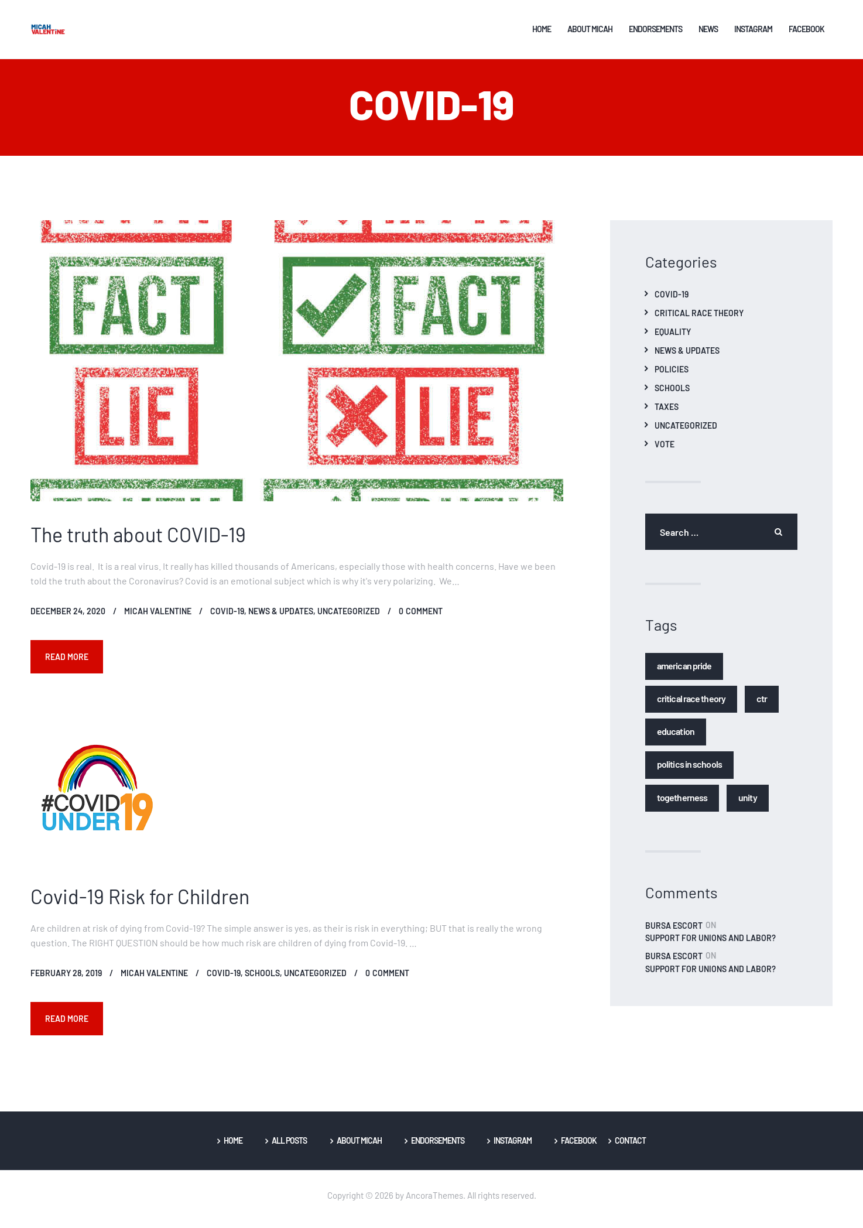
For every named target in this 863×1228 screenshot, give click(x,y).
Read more (68, 663)
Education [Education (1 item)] (675, 738)
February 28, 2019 (66, 981)
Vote (664, 451)
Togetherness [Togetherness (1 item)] (682, 804)
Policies (672, 376)
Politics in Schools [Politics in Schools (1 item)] (689, 771)
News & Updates (280, 618)
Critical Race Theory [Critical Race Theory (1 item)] (691, 705)
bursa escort (674, 932)
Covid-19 (227, 618)
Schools (262, 981)
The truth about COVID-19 (138, 541)
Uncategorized (348, 618)
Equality (673, 339)
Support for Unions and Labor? (710, 945)
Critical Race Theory (699, 320)
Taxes (667, 414)
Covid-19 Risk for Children (139, 903)
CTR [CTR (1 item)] (761, 705)
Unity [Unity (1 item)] (747, 804)
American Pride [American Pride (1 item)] (684, 672)
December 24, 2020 (67, 618)
